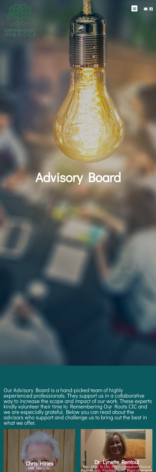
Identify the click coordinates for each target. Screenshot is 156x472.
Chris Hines (39, 463)
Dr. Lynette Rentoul (116, 461)
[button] (134, 8)
